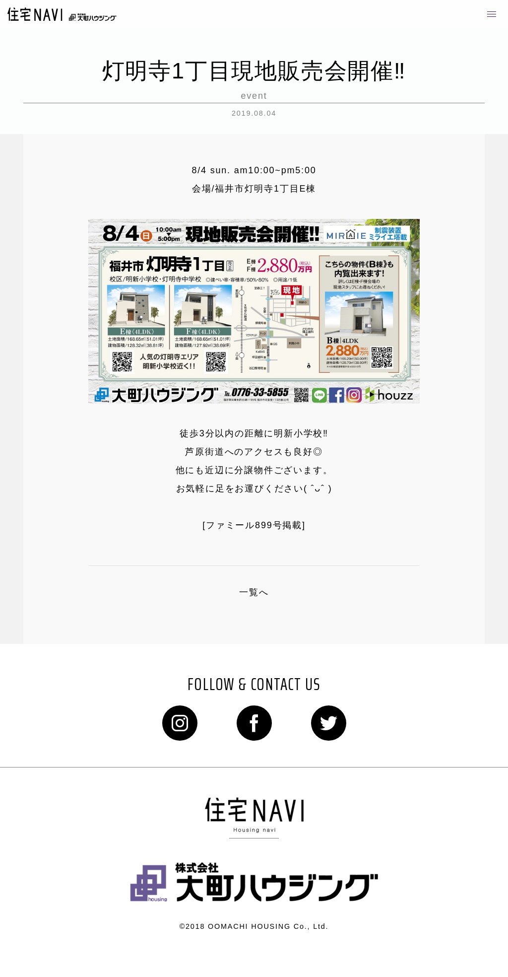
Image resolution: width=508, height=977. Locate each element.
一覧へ (253, 592)
